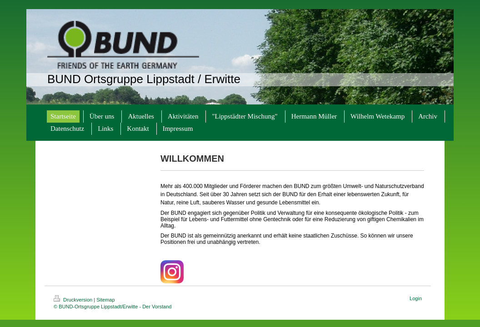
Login (416, 298)
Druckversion (74, 299)
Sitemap (105, 299)
